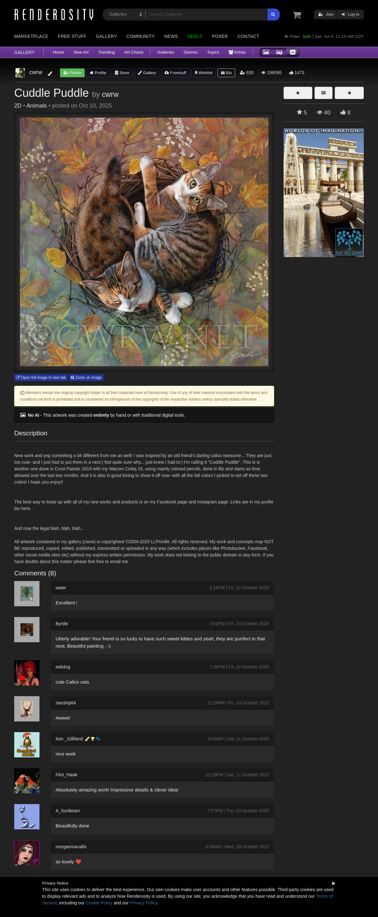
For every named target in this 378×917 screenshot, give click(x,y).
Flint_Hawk (66, 774)
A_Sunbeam (68, 810)
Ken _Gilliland (69, 738)
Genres (190, 52)
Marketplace (31, 36)
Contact (248, 36)
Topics (213, 52)
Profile (98, 72)
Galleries (165, 52)
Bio (226, 72)
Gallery (106, 36)
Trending (106, 52)
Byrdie (62, 623)
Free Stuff (72, 36)
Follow (72, 72)
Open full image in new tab (41, 377)
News (171, 36)
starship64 (66, 702)
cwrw (110, 94)
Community (140, 36)
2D (17, 106)
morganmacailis (71, 846)
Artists (237, 52)
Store (122, 72)
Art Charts (133, 52)
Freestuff (175, 72)
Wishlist (204, 72)
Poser (220, 36)
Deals (194, 36)
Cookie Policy (99, 902)
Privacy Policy (143, 902)
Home (58, 52)
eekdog (63, 666)
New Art (81, 52)
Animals (37, 106)
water (61, 587)
